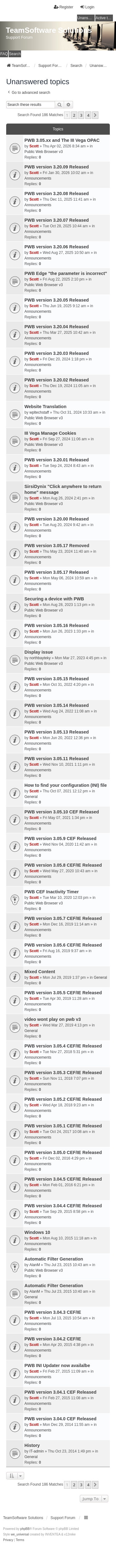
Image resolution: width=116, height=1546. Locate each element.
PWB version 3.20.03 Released (56, 353)
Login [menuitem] (87, 7)
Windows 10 (37, 1232)
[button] (95, 115)
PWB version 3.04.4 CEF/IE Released (63, 1205)
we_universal (20, 1534)
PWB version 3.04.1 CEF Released (60, 1392)
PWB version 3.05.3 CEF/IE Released (63, 1072)
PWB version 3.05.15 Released (56, 678)
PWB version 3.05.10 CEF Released (61, 811)
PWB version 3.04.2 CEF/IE (52, 1338)
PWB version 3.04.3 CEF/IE (52, 1312)
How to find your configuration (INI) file (65, 785)
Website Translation (45, 406)
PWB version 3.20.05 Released (56, 300)
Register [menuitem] (63, 7)
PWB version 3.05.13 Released (56, 731)
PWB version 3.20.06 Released (56, 246)
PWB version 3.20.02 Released (56, 379)
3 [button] (81, 115)
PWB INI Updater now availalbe (57, 1365)
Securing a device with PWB (54, 598)
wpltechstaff (39, 412)
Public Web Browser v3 (43, 152)
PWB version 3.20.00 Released (56, 518)
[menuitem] (8, 1540)
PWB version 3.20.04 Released (56, 326)
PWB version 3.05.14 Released (56, 705)
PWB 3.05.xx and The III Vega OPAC (62, 140)
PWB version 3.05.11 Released (56, 758)
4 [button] (88, 115)
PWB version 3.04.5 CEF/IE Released (63, 1179)
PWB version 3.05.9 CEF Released (60, 838)
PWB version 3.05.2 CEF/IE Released (63, 1099)
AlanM (34, 1265)
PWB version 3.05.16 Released (56, 625)
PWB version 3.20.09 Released (56, 166)
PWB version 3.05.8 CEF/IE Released (63, 865)
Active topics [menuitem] (104, 18)
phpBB (25, 1529)
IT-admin (36, 1451)
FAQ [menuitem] (4, 54)
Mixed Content (39, 971)
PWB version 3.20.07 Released (56, 220)
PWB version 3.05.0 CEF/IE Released (63, 1152)
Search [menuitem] (15, 54)
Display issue (38, 652)
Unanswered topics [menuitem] (86, 18)
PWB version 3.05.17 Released (56, 572)
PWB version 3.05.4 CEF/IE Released (63, 1045)
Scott (34, 146)
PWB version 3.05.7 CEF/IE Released (63, 918)
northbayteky (40, 658)
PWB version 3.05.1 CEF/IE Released (63, 1125)
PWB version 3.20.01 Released (56, 459)
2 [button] (74, 115)
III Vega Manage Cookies (50, 433)
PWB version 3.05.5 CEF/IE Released (63, 992)
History (32, 1445)
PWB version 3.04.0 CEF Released (60, 1418)
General (31, 797)
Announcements (37, 178)
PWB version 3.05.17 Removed (56, 545)
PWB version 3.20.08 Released (56, 193)
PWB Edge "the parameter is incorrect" (65, 273)
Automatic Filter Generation (53, 1258)
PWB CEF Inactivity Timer (51, 891)
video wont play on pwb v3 (52, 1019)
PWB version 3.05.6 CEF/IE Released (63, 945)
